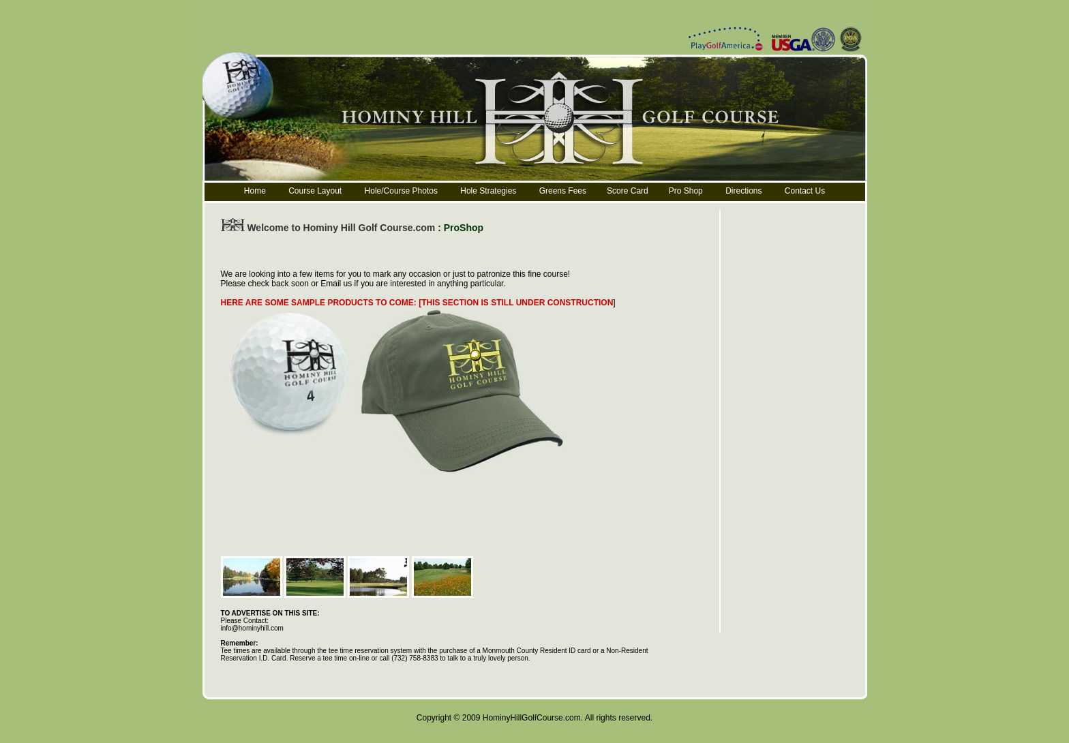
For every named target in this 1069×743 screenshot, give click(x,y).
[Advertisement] (469, 253)
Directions (743, 191)
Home (255, 191)
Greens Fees (562, 191)
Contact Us (805, 191)
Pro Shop (686, 191)
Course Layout (316, 191)
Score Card (627, 191)
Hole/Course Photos (401, 191)
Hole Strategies (488, 191)
